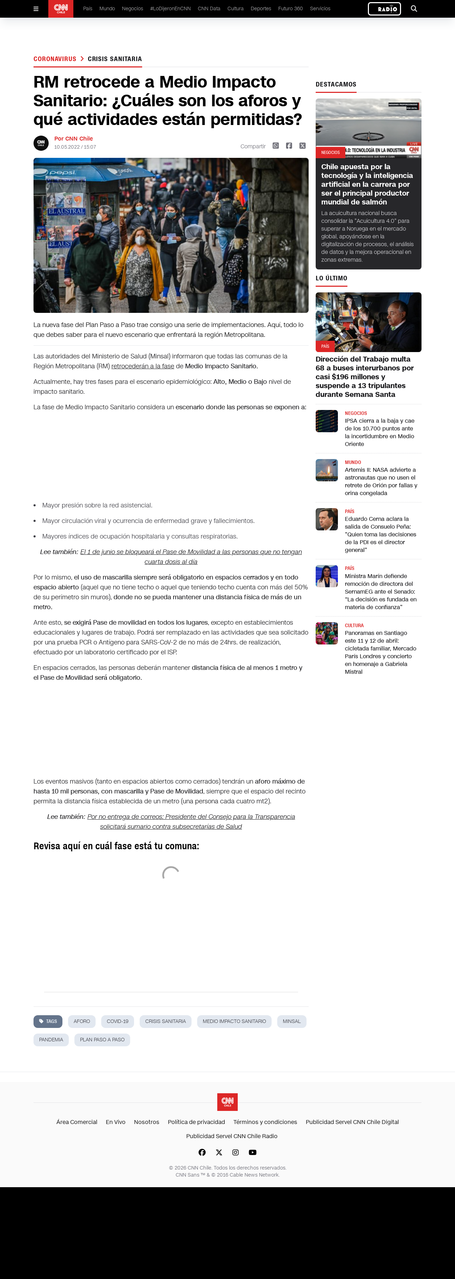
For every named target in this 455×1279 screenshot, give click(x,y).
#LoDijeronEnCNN (170, 8)
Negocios (132, 8)
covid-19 (117, 1021)
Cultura (236, 8)
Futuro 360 (290, 8)
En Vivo (116, 1122)
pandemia (51, 1039)
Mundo (107, 8)
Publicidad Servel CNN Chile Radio (232, 1136)
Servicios (320, 8)
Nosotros (146, 1122)
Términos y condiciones (265, 1122)
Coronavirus (56, 59)
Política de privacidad (196, 1122)
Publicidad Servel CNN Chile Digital (352, 1122)
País (87, 8)
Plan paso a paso (102, 1039)
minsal (292, 1021)
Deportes (261, 8)
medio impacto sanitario (234, 1021)
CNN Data (209, 8)
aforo (82, 1021)
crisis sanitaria (115, 59)
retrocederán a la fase (142, 366)
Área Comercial (76, 1122)
